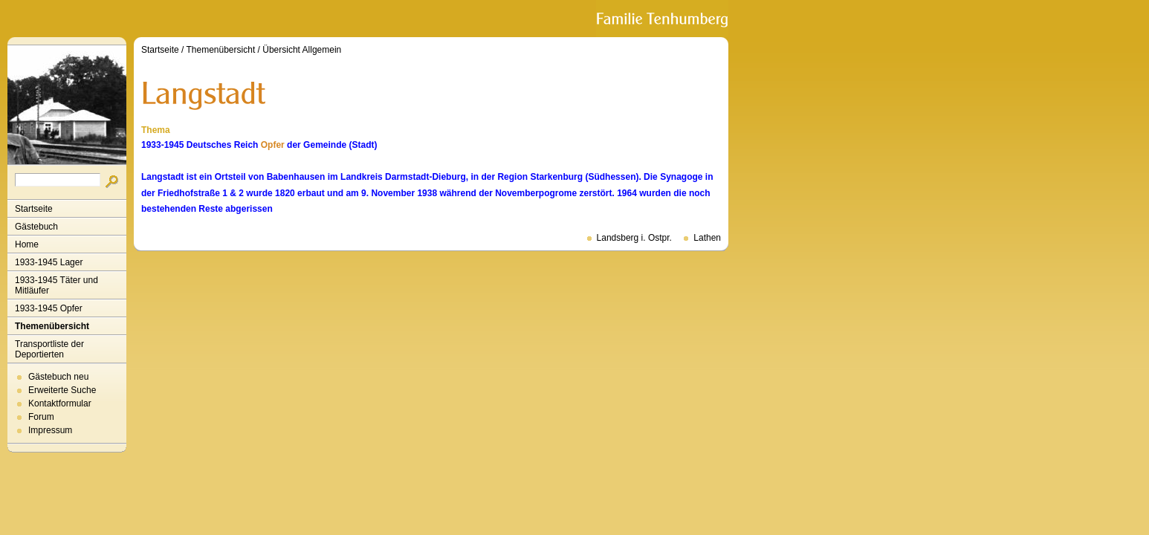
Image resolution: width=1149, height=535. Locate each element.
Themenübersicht (52, 326)
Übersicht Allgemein (301, 50)
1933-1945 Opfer (48, 308)
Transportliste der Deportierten (49, 349)
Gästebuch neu (58, 377)
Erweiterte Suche (62, 390)
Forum (41, 417)
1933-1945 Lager (48, 262)
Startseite (34, 209)
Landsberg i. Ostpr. (634, 238)
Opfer (273, 145)
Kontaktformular (59, 403)
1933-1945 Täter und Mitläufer (56, 285)
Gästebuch (36, 226)
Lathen (707, 238)
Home (27, 244)
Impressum (50, 430)
